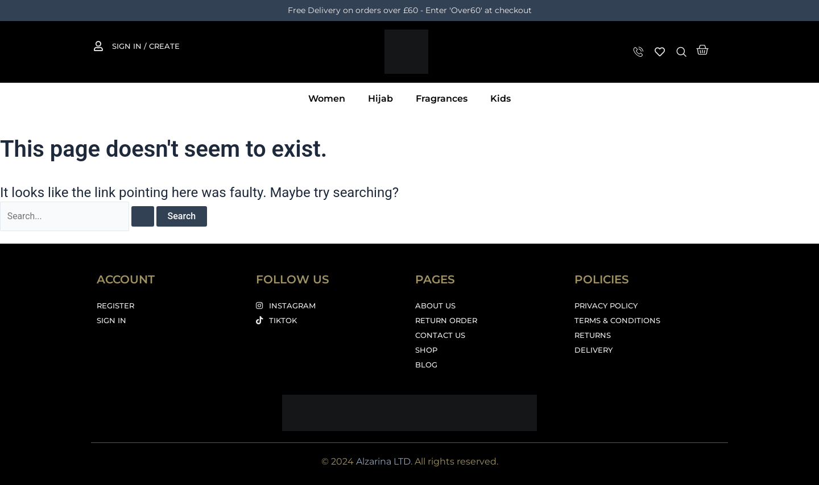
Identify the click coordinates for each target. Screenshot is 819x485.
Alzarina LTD (383, 461)
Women (326, 98)
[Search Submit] (144, 216)
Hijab (380, 98)
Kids (500, 98)
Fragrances (442, 98)
